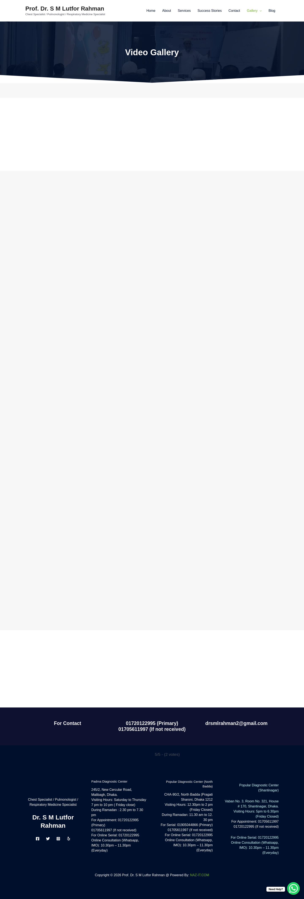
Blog (272, 10)
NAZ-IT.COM (199, 875)
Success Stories (209, 10)
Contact (234, 10)
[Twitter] (48, 839)
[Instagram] (58, 839)
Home (151, 10)
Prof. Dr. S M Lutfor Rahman (64, 8)
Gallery (252, 10)
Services (184, 10)
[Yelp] (69, 839)
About (166, 10)
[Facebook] (37, 839)
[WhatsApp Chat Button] (293, 888)
